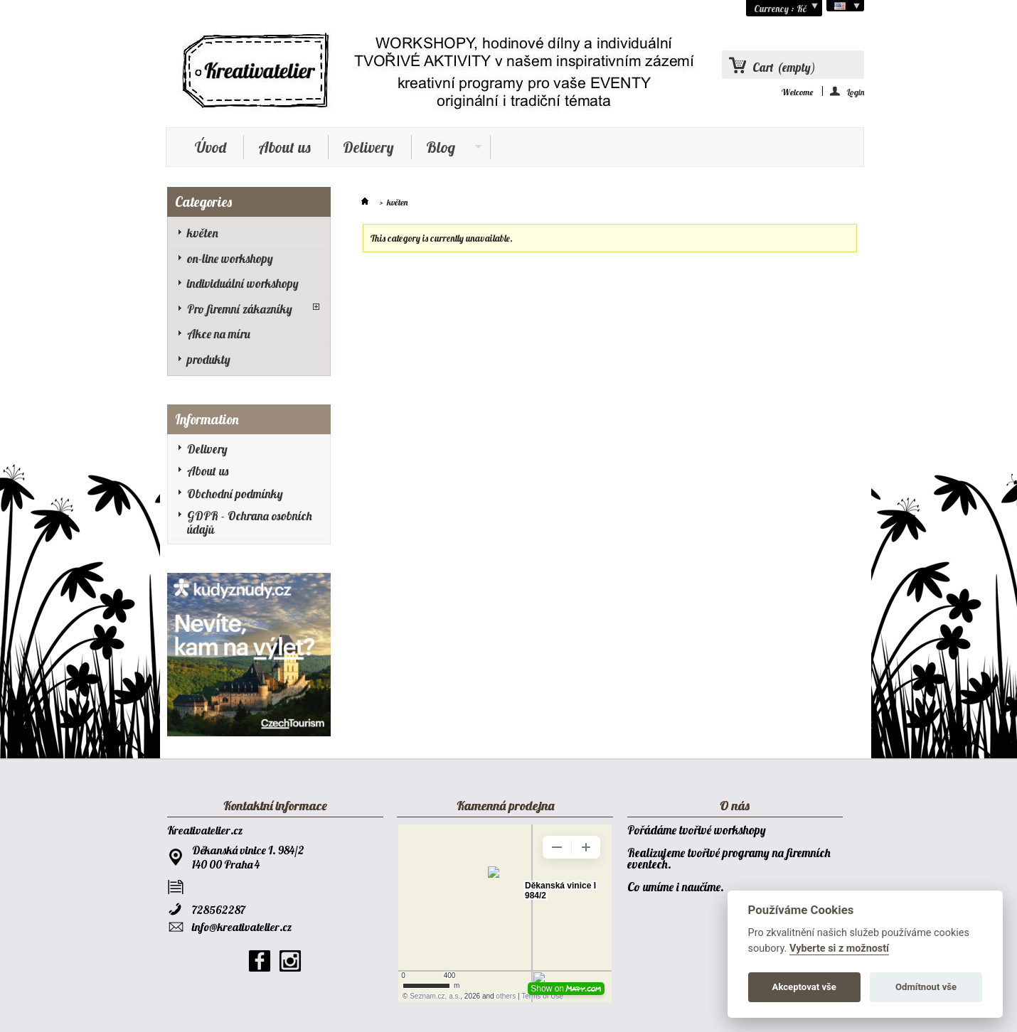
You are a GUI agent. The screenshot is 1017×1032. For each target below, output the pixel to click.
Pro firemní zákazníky (239, 308)
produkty (208, 359)
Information (207, 419)
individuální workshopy (243, 283)
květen (202, 232)
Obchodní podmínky (235, 493)
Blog (446, 148)
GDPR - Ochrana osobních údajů (249, 522)
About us (284, 147)
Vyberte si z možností (839, 948)
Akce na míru (218, 333)
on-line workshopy (230, 258)
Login (855, 91)
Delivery (368, 147)
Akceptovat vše (804, 987)
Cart (784, 67)
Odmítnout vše (926, 987)
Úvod (210, 147)
